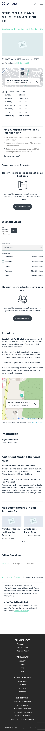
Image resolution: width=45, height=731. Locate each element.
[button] (22, 395)
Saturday (9, 116)
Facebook (22, 681)
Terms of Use (22, 647)
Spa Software (22, 705)
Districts (30, 563)
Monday (8, 98)
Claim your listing (21, 611)
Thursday (9, 109)
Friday (7, 112)
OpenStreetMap (30, 418)
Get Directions (37, 422)
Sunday (8, 95)
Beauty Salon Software (22, 712)
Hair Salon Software (22, 702)
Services (5, 563)
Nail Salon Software (22, 709)
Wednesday (10, 105)
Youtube (22, 688)
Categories (18, 563)
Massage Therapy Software (22, 719)
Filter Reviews (6, 244)
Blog (22, 671)
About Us (22, 661)
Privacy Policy (22, 644)
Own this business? (12, 156)
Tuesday (8, 102)
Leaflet (21, 418)
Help (23, 664)
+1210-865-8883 (22, 63)
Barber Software (22, 715)
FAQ (22, 668)
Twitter (22, 685)
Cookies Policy (22, 651)
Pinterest (22, 692)
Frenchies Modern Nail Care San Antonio (11, 532)
